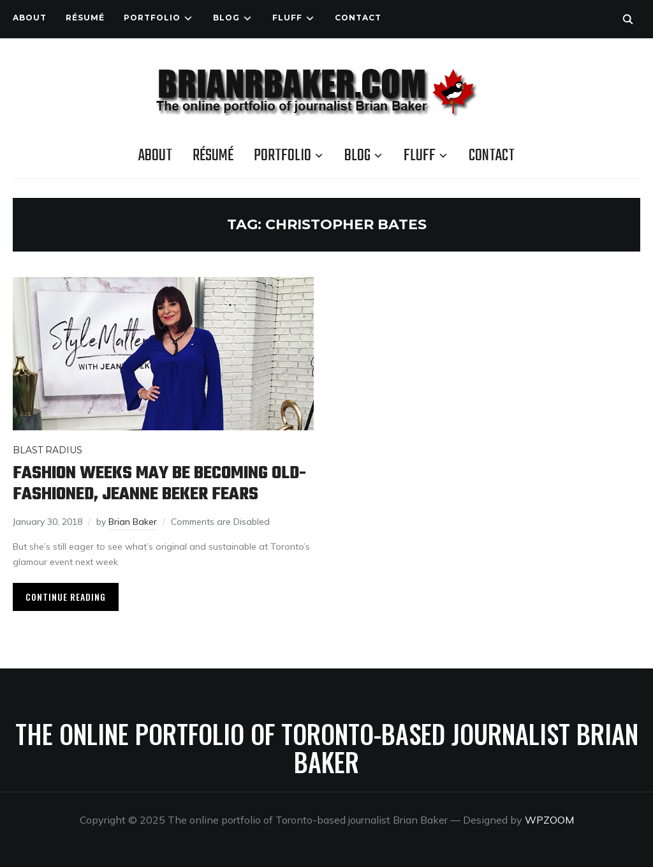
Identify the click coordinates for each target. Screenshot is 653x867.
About (30, 17)
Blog (226, 17)
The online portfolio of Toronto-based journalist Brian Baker (326, 747)
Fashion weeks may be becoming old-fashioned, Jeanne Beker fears (159, 484)
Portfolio (152, 17)
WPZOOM (549, 819)
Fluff (287, 17)
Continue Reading (66, 596)
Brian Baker (132, 521)
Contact (358, 17)
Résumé (85, 17)
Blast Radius (47, 450)
